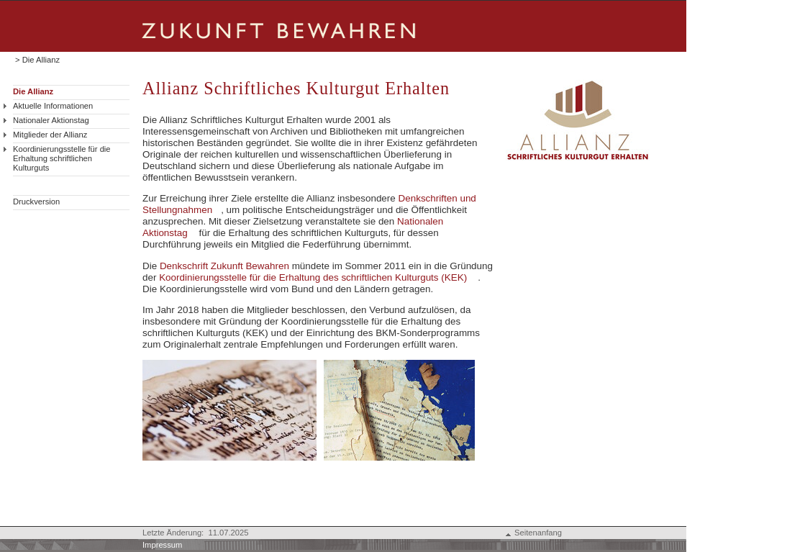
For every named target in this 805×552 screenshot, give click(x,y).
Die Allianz (33, 91)
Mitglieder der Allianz (50, 134)
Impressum (162, 544)
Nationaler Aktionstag (51, 120)
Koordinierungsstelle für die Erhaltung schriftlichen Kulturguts (62, 158)
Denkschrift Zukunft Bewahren (224, 266)
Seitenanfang (538, 532)
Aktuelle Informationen (53, 105)
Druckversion (36, 201)
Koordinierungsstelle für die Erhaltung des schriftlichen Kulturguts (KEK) (313, 277)
